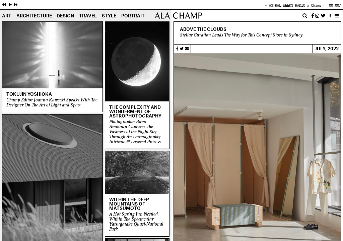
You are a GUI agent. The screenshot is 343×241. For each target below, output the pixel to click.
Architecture (34, 16)
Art (6, 16)
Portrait (133, 16)
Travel (88, 16)
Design (65, 16)
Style (109, 16)
